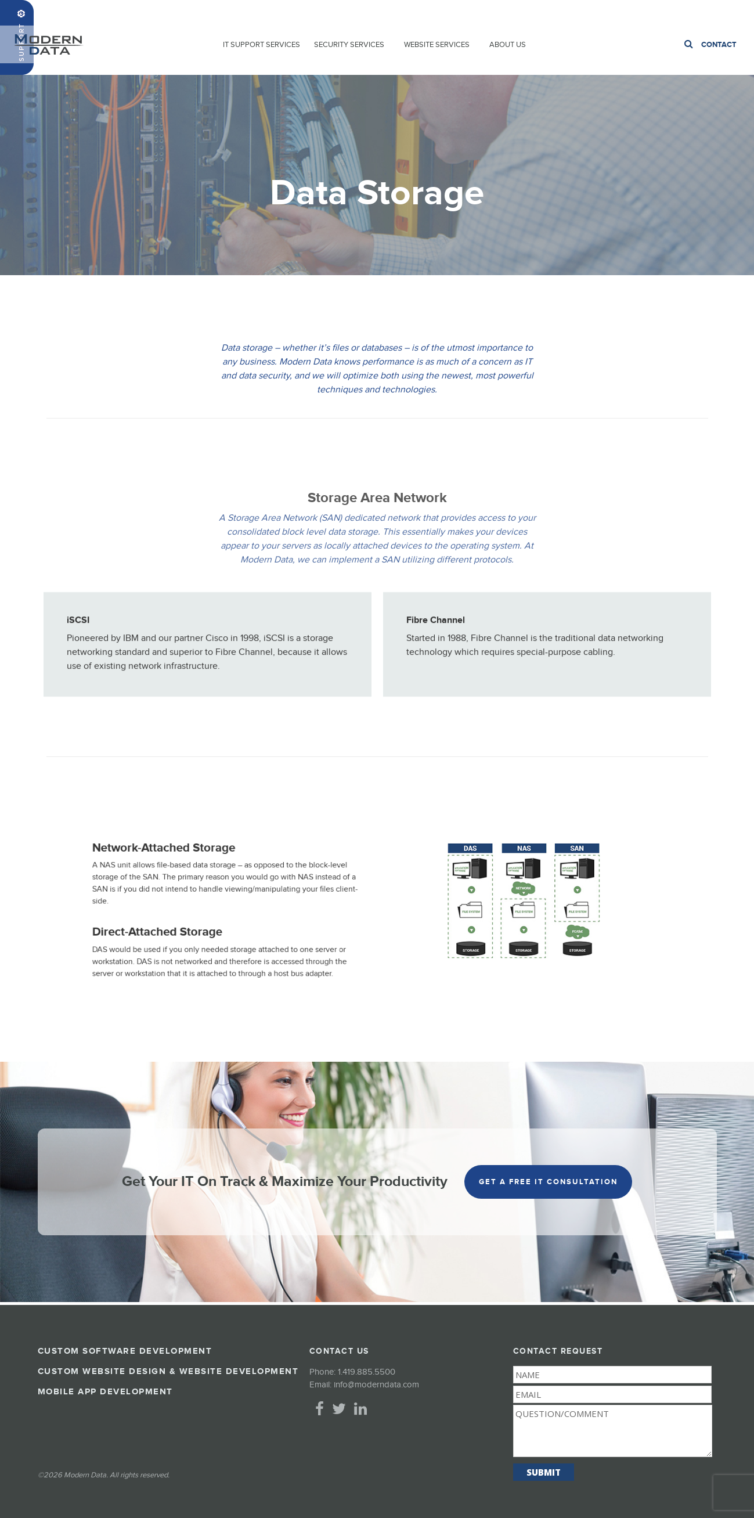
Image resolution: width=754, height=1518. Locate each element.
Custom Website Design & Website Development (168, 1371)
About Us (507, 44)
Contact (719, 44)
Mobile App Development (105, 1391)
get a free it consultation (548, 1182)
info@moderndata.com (376, 1385)
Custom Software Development (125, 1351)
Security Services (349, 44)
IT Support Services (261, 44)
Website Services (437, 44)
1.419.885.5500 (718, 12)
